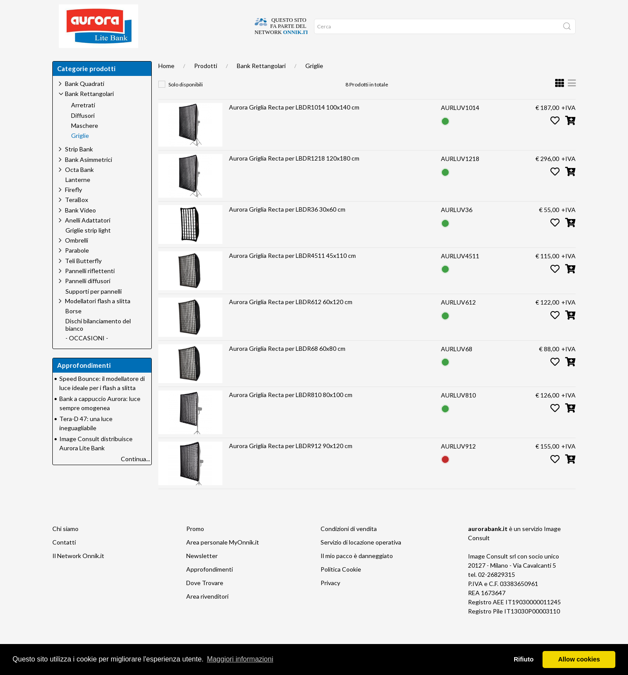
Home (66, 61)
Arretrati (83, 122)
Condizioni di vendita (349, 546)
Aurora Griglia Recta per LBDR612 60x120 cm (290, 319)
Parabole (77, 267)
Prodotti (205, 83)
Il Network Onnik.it (78, 573)
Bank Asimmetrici (88, 177)
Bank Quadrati (84, 101)
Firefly (73, 207)
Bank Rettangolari (261, 83)
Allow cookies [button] (579, 659)
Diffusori (83, 133)
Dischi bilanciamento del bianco (98, 342)
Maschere (84, 143)
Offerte (211, 61)
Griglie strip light (88, 247)
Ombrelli (76, 257)
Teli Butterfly (83, 278)
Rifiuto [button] (524, 659)
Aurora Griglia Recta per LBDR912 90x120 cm (290, 463)
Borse (73, 328)
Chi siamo (65, 546)
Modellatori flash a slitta (97, 318)
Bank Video (80, 227)
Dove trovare (106, 61)
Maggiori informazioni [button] (240, 659)
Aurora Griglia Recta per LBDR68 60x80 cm (287, 366)
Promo (195, 546)
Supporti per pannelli (93, 308)
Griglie (314, 83)
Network (247, 61)
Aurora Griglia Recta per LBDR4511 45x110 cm (292, 273)
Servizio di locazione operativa (361, 559)
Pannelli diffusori (87, 298)
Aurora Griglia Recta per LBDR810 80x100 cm (290, 412)
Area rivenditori (207, 613)
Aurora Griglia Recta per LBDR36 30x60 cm (287, 226)
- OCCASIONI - (86, 355)
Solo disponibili (185, 102)
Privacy (330, 600)
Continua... (135, 476)
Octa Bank (79, 187)
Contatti (64, 559)
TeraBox (76, 217)
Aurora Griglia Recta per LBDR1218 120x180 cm (294, 175)
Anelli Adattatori (87, 237)
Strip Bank (79, 166)
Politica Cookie (341, 586)
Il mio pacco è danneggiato (357, 573)
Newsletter (202, 573)
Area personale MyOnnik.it (222, 559)
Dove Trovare (204, 600)
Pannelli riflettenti (90, 288)
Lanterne (77, 197)
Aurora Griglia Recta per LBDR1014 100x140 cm (294, 124)
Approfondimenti (162, 61)
